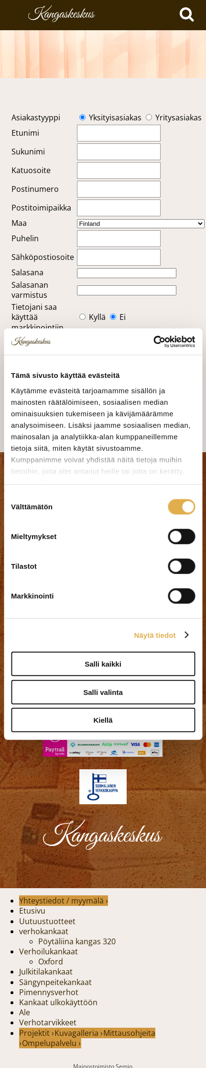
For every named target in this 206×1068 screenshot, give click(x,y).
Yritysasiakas (178, 117)
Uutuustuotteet (47, 921)
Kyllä (97, 317)
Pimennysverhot (48, 992)
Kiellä (102, 720)
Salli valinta (103, 692)
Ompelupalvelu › (51, 1043)
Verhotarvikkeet (47, 1022)
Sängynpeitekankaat (55, 982)
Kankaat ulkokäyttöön (58, 1002)
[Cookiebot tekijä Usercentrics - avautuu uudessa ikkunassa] (153, 341)
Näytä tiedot (155, 635)
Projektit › (36, 1033)
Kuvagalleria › (78, 1033)
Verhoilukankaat (48, 951)
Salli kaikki (103, 664)
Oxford (50, 961)
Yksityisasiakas (115, 117)
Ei (122, 317)
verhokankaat (43, 931)
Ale (24, 1012)
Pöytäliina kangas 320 (77, 941)
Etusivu (32, 910)
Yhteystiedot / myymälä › (63, 900)
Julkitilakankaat (46, 971)
